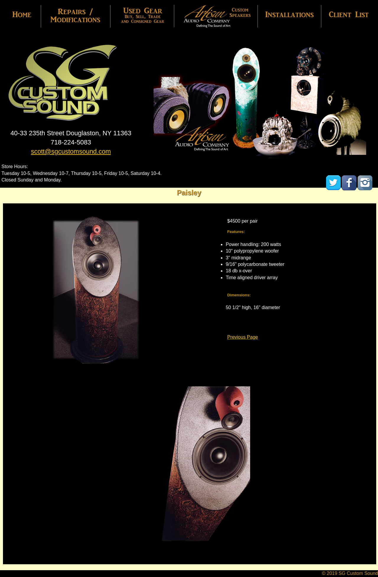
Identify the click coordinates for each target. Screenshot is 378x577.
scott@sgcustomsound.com (71, 151)
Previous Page (242, 337)
